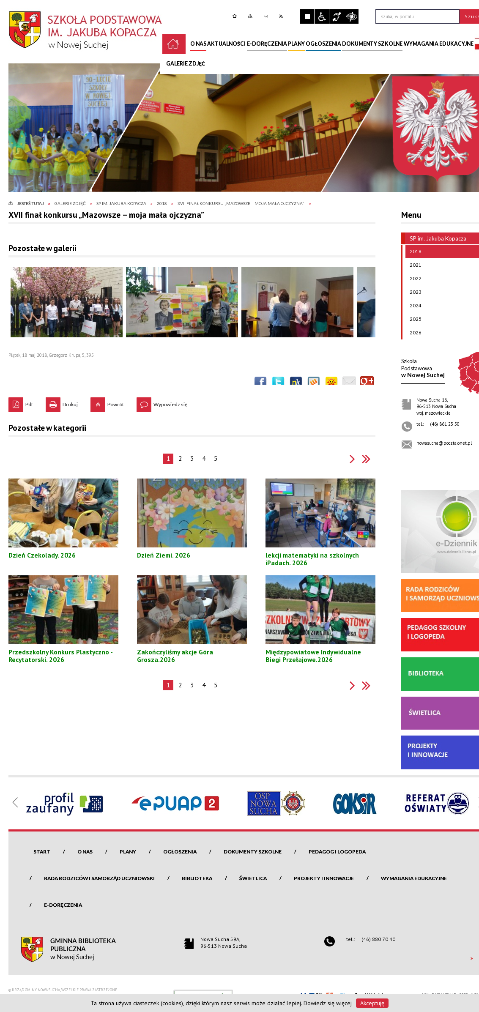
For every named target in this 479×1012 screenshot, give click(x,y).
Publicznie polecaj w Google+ (367, 383)
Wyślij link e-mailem (349, 383)
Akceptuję (372, 1003)
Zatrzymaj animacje (307, 16)
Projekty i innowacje (324, 878)
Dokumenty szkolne (253, 851)
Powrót (107, 402)
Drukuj (62, 402)
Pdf (20, 402)
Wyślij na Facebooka (260, 383)
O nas (85, 851)
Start (41, 851)
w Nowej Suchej (423, 368)
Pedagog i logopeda (337, 851)
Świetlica (253, 878)
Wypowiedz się (162, 402)
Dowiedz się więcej (328, 1003)
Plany (128, 851)
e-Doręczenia (63, 905)
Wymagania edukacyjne (414, 878)
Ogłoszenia (180, 851)
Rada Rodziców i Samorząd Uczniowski (99, 878)
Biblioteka (197, 878)
